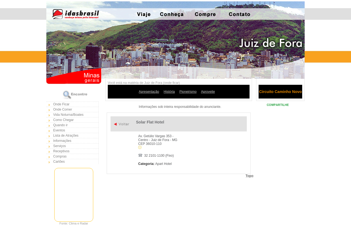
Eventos (59, 130)
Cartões (59, 162)
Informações (62, 141)
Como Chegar (63, 120)
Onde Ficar (61, 104)
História (169, 92)
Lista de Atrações (65, 135)
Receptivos (61, 151)
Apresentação (149, 92)
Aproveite (208, 92)
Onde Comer (62, 109)
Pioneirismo (188, 92)
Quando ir (60, 125)
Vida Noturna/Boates (68, 115)
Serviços (59, 146)
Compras (60, 156)
